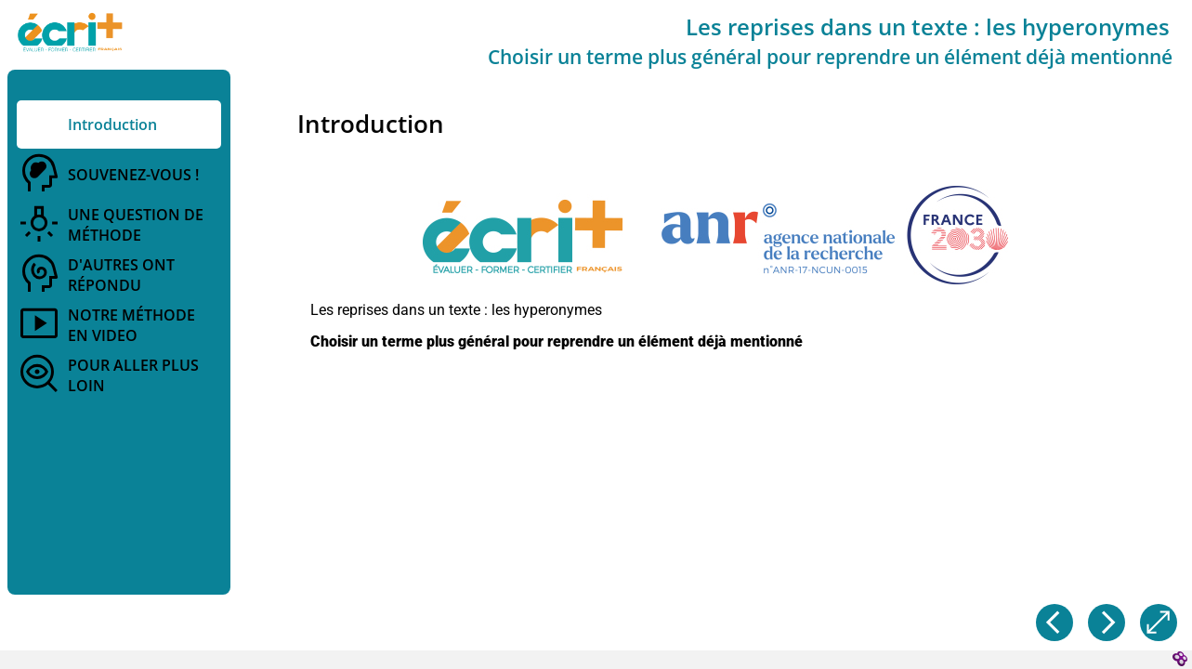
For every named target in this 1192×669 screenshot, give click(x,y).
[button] (715, 237)
